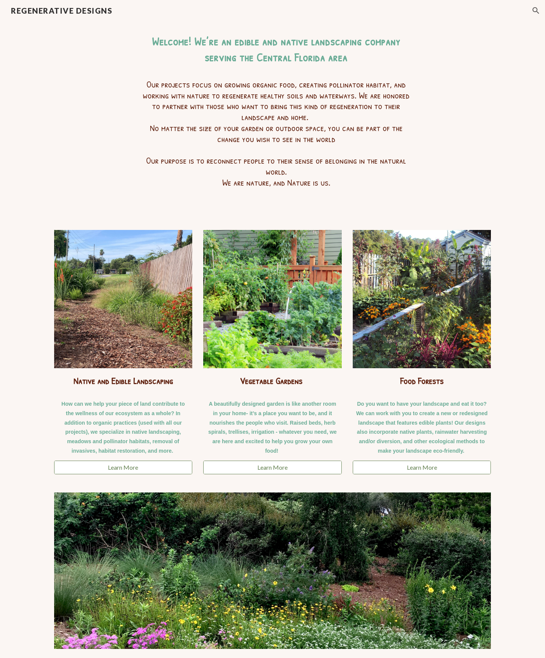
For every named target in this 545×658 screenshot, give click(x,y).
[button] (536, 11)
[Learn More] (123, 467)
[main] (272, 121)
